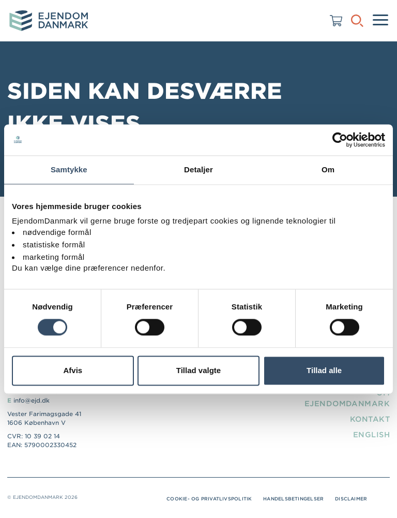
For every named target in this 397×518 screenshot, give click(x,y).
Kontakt (370, 419)
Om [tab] (328, 169)
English (371, 435)
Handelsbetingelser (293, 498)
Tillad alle (324, 370)
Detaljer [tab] (198, 169)
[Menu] (380, 20)
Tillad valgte (198, 370)
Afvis (72, 370)
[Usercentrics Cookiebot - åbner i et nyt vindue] (340, 139)
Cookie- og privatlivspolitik (209, 498)
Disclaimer (351, 498)
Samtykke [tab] (69, 169)
